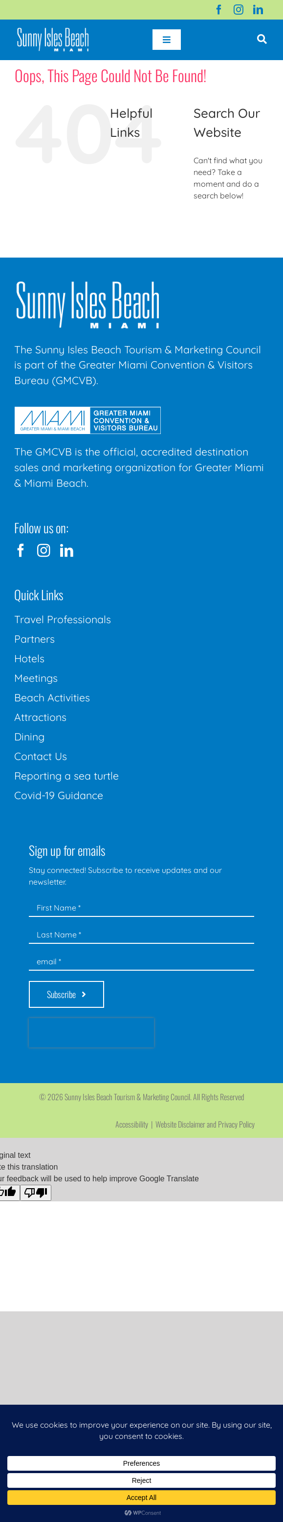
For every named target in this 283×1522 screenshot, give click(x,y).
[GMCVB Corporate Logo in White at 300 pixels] (87, 410)
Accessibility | (135, 1124)
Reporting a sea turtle (66, 775)
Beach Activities (52, 697)
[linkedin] (258, 10)
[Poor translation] (35, 1193)
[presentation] (91, 1032)
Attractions (40, 717)
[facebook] (219, 10)
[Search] (205, 222)
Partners (34, 638)
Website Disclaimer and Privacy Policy (205, 1124)
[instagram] (238, 10)
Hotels (29, 658)
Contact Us (40, 756)
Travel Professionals (62, 619)
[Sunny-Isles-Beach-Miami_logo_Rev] (87, 283)
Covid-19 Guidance (58, 795)
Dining (29, 736)
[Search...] (231, 222)
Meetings (36, 678)
